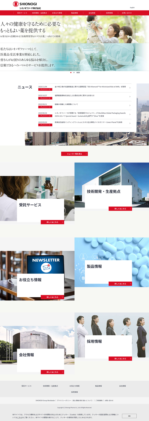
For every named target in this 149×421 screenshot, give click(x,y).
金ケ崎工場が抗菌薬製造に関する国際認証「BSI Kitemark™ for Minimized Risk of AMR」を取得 (90, 86)
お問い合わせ (127, 13)
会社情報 (92, 13)
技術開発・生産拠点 (39, 13)
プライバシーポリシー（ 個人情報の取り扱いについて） (75, 400)
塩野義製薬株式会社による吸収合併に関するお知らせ (74, 95)
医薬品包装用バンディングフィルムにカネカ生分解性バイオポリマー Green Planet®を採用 (88, 122)
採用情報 (109, 13)
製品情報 (74, 13)
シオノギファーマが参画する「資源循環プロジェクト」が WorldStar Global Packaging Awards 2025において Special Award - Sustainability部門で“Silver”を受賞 (90, 114)
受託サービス (22, 13)
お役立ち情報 (57, 13)
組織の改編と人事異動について (66, 104)
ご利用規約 (99, 400)
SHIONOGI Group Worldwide (45, 400)
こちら (19, 417)
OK (129, 416)
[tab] (22, 12)
